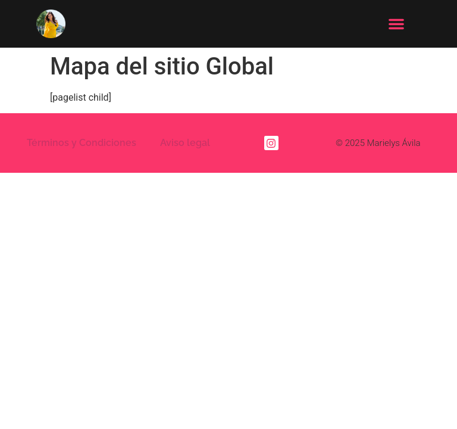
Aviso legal (185, 135)
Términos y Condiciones (81, 135)
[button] (396, 23)
